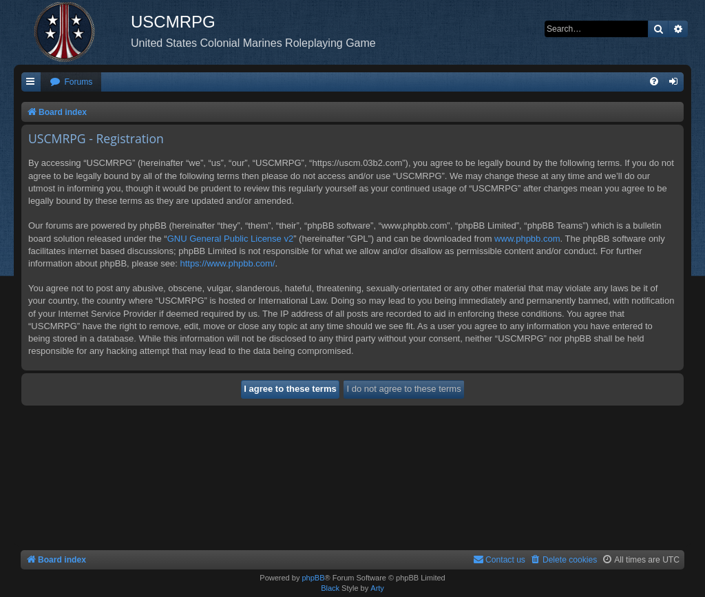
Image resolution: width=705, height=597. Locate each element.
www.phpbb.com (527, 238)
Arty (377, 588)
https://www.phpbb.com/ (227, 263)
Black (330, 588)
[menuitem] (71, 82)
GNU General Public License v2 (230, 238)
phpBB (313, 578)
